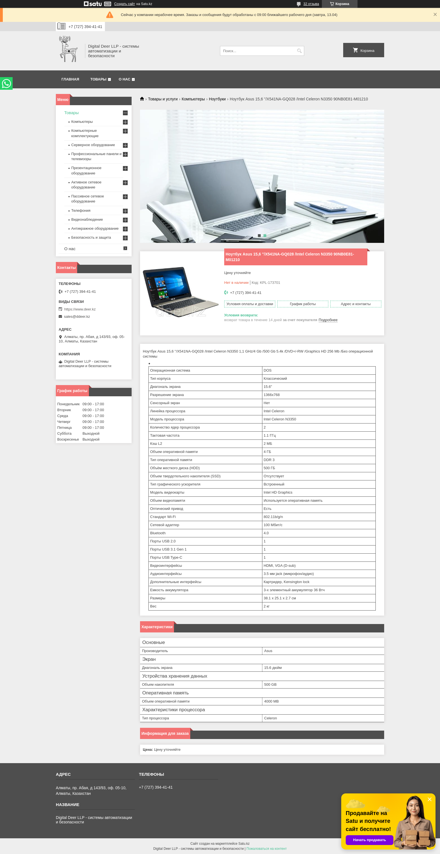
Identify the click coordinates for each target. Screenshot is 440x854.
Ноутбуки (217, 99)
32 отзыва (311, 4)
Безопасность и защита (91, 237)
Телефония (80, 210)
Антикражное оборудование (95, 228)
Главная (70, 79)
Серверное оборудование (93, 145)
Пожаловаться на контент (266, 849)
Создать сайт (124, 4)
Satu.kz (243, 844)
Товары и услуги (163, 99)
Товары (98, 79)
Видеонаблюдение (87, 219)
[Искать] (299, 51)
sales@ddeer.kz (77, 316)
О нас (124, 79)
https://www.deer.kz (80, 309)
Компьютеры (193, 99)
